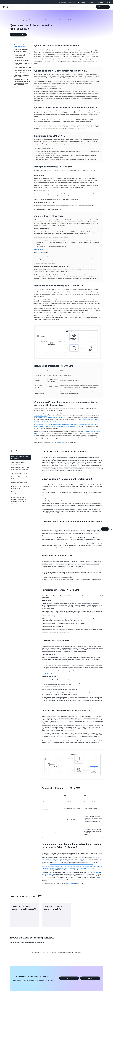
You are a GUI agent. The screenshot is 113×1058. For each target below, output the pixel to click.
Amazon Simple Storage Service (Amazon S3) (50, 417)
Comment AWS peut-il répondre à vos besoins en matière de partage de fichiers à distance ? (22, 82)
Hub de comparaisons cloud (36, 20)
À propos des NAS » (39, 249)
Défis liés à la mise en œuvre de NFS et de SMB (23, 71)
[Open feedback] (111, 529)
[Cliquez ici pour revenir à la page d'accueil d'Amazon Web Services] (5, 7)
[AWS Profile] (108, 2)
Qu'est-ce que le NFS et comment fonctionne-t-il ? (22, 50)
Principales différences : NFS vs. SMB (23, 64)
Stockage (47, 20)
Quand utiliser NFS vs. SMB (22, 67)
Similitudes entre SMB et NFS (23, 60)
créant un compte (63, 442)
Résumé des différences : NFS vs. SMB (21, 76)
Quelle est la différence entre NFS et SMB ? (21, 45)
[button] (25, 6)
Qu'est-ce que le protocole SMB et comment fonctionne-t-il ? (22, 55)
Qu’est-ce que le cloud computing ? (18, 20)
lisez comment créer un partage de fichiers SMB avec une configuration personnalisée (71, 864)
